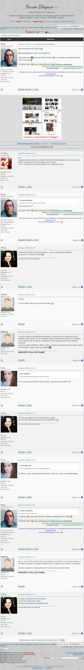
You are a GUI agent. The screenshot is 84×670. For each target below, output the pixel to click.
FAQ (12, 21)
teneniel (3, 153)
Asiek (3, 247)
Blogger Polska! (37, 21)
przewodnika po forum (57, 66)
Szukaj (18, 21)
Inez (2, 368)
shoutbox (49, 668)
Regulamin (55, 21)
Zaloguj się (45, 143)
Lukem (3, 294)
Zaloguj (71, 21)
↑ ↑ (38, 668)
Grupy (47, 21)
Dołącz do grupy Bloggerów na (42, 147)
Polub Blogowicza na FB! (58, 143)
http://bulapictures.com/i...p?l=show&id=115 (36, 53)
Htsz (2, 44)
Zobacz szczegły (28, 652)
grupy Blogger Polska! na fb (75, 66)
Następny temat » (78, 28)
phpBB (25, 666)
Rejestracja (63, 21)
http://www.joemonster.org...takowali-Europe (33, 603)
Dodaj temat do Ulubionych (74, 652)
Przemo (53, 666)
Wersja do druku (78, 654)
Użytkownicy (26, 21)
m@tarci (3, 332)
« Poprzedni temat (67, 28)
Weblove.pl (30, 666)
